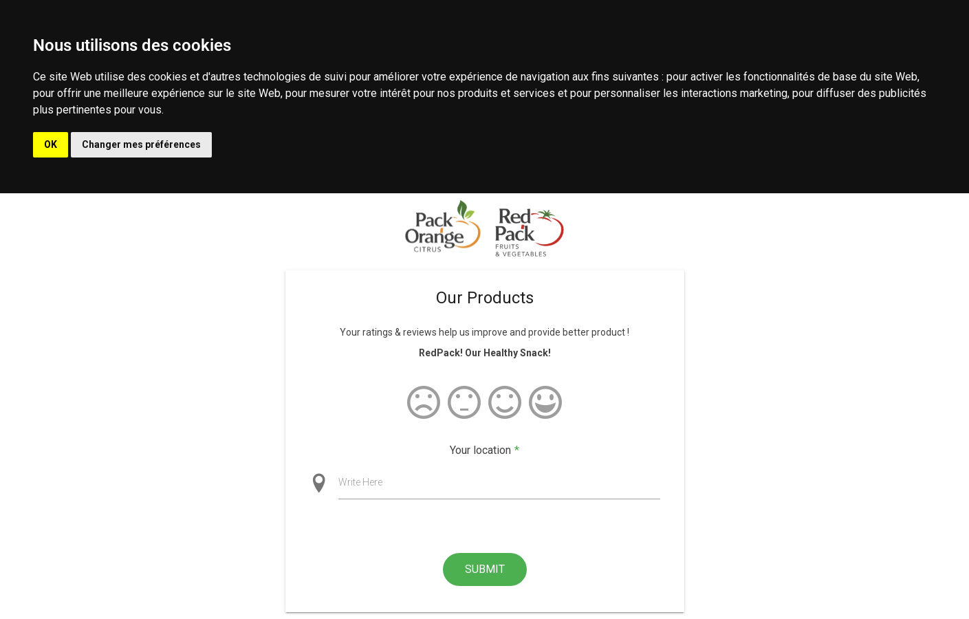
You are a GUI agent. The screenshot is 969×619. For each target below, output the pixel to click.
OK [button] (50, 144)
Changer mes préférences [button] (141, 144)
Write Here (360, 482)
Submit (485, 569)
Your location (484, 450)
